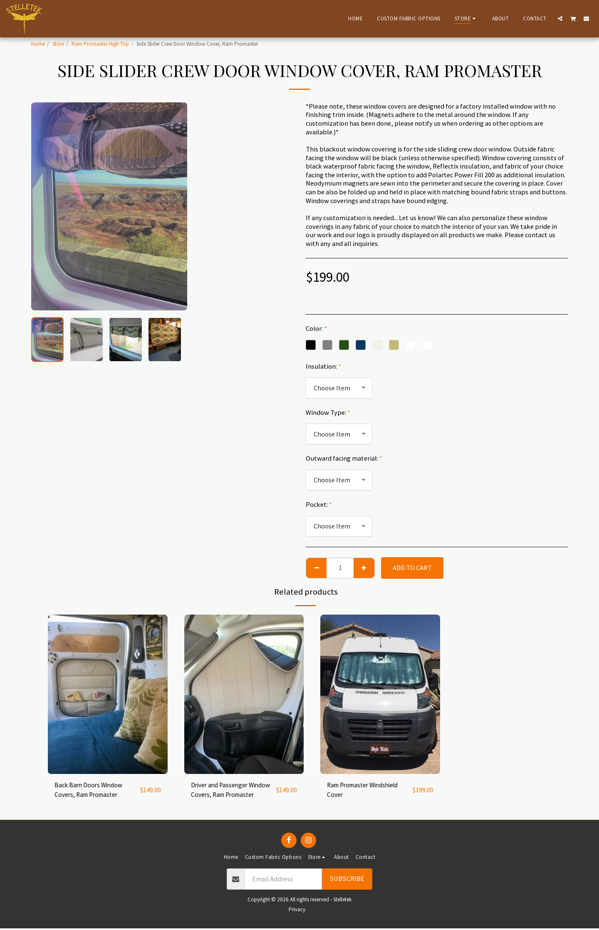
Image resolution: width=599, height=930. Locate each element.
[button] (560, 18)
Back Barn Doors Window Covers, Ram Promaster (90, 790)
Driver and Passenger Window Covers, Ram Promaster (221, 791)
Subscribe (346, 880)
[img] (108, 694)
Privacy (297, 911)
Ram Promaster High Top (100, 43)
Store (58, 43)
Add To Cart (412, 567)
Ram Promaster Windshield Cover (366, 790)
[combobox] (339, 387)
